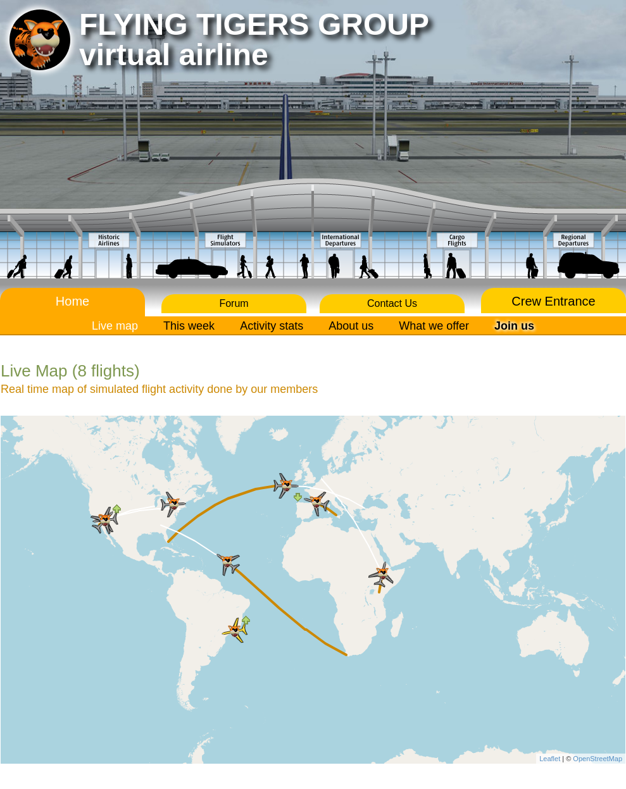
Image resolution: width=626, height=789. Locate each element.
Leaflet (549, 758)
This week (189, 326)
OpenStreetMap (597, 758)
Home (72, 301)
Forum (233, 303)
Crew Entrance (553, 301)
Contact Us (392, 303)
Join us (514, 326)
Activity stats (271, 326)
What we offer (434, 326)
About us (351, 326)
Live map (115, 326)
